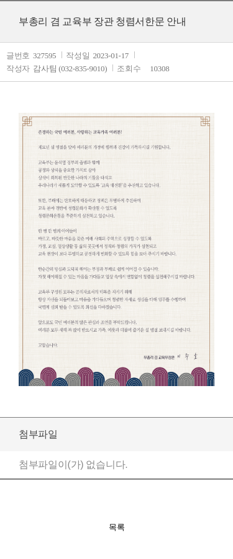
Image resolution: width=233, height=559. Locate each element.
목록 (117, 527)
